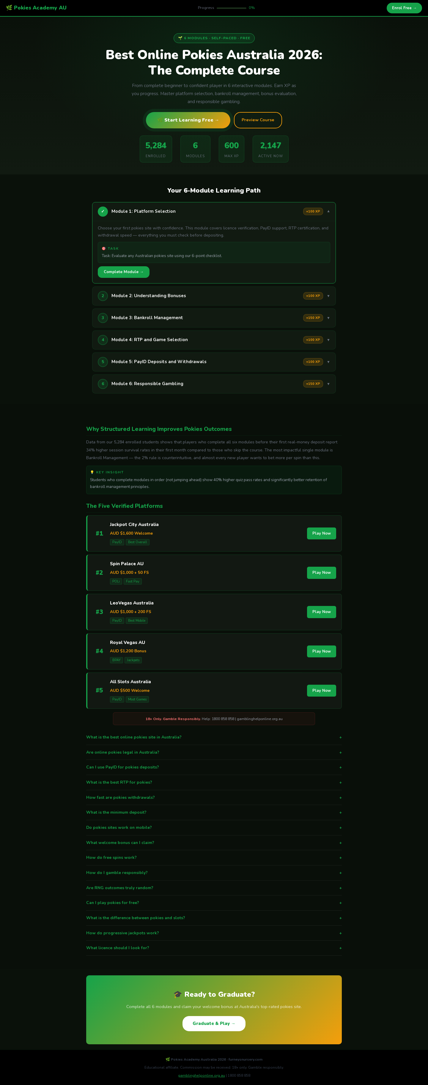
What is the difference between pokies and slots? (214, 918)
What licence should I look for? (214, 948)
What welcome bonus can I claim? (214, 842)
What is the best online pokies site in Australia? (214, 737)
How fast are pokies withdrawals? (214, 797)
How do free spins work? (214, 857)
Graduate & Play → (214, 1023)
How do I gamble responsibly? (214, 872)
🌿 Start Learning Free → (188, 120)
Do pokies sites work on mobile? (214, 827)
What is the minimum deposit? (214, 812)
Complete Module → (124, 272)
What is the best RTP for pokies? (214, 782)
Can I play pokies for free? (214, 902)
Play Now (321, 533)
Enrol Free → (404, 8)
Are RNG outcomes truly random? (214, 888)
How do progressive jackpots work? (214, 933)
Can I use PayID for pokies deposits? (214, 767)
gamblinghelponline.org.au (201, 1075)
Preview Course (258, 120)
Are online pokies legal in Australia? (214, 752)
